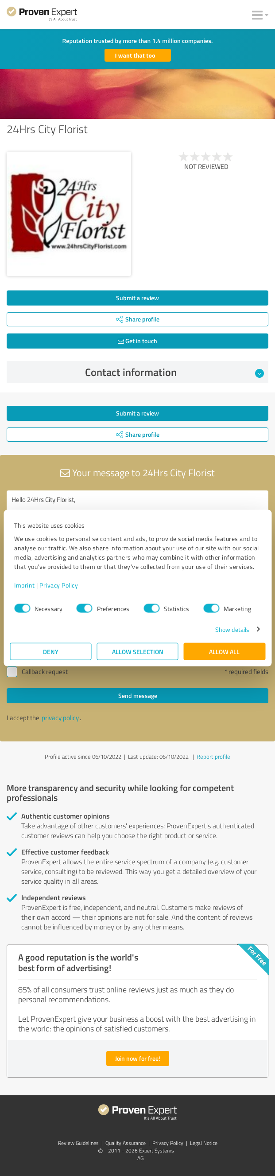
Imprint (24, 584)
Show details (232, 629)
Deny (50, 651)
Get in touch (137, 341)
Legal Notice (203, 1143)
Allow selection (137, 651)
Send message (137, 695)
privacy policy (60, 717)
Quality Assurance (125, 1143)
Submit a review (137, 298)
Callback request (45, 671)
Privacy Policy (58, 584)
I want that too (135, 55)
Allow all (224, 651)
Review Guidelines (78, 1143)
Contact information (174, 372)
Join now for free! (137, 1058)
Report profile (213, 756)
